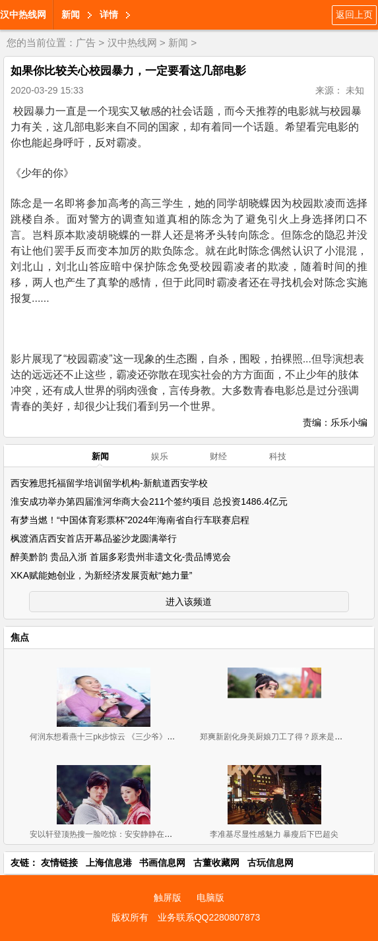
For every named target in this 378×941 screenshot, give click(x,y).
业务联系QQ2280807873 (209, 917)
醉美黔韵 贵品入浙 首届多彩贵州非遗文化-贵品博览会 (121, 557)
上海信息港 (109, 862)
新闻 (70, 14)
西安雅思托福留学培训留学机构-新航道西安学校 (109, 483)
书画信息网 (162, 862)
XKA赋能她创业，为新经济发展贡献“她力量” (101, 575)
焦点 (20, 637)
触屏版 (167, 897)
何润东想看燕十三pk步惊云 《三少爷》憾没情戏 (114, 736)
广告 (86, 42)
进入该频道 (189, 601)
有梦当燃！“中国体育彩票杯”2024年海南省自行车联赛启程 (130, 520)
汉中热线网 (23, 14)
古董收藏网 (216, 862)
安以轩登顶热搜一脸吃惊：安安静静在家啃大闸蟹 (117, 834)
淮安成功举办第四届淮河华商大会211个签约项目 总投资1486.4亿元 (149, 501)
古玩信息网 (270, 862)
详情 (109, 14)
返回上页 (354, 14)
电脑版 (210, 897)
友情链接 (59, 862)
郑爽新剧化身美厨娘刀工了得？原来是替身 (275, 736)
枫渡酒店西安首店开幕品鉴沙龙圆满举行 (94, 538)
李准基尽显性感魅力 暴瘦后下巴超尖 (274, 834)
